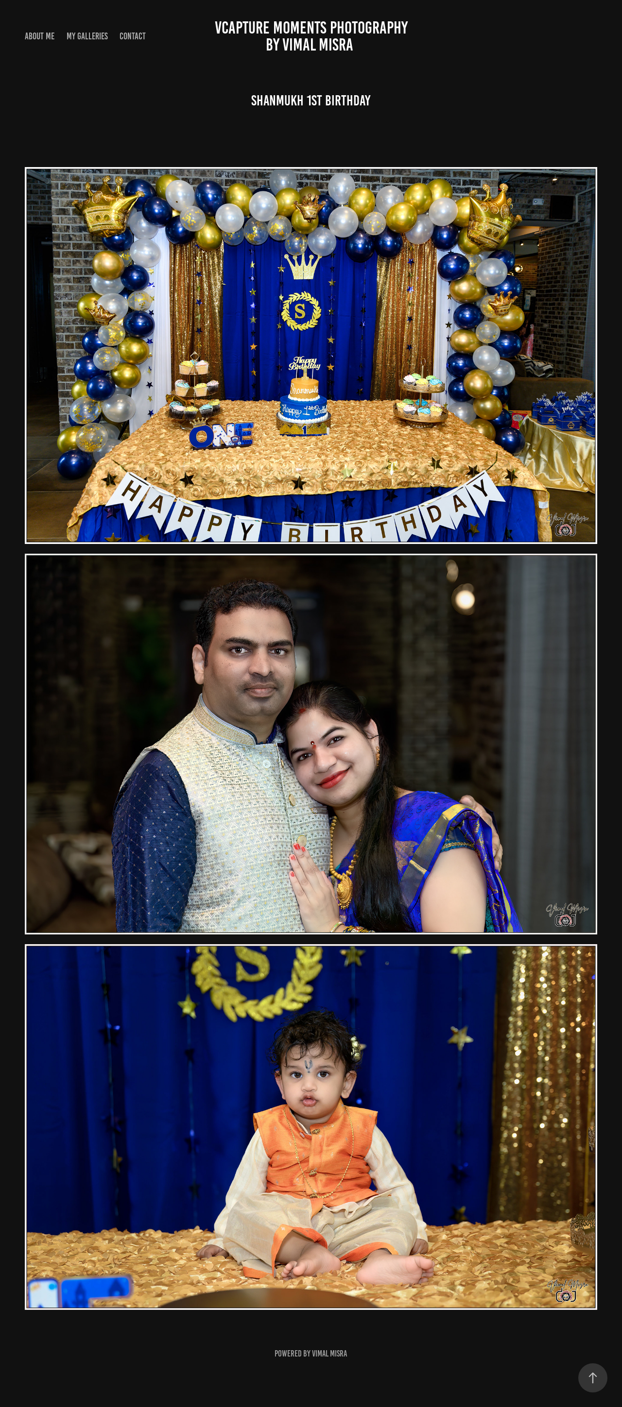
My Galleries (87, 36)
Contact (133, 36)
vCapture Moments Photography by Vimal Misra (411, 36)
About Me (39, 36)
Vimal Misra (329, 1353)
